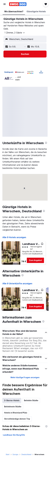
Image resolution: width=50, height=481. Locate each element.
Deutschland (26, 454)
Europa (15, 454)
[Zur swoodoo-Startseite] (18, 4)
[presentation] (46, 143)
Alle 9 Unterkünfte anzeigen (17, 283)
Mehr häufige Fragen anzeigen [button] (25, 377)
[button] (4, 4)
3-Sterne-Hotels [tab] (11, 400)
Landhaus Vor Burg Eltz (14, 435)
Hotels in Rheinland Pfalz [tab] (15, 413)
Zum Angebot (35, 260)
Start (7, 454)
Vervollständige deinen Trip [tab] (17, 419)
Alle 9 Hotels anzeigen (14, 237)
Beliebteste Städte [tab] (12, 406)
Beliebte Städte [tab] (31, 400)
